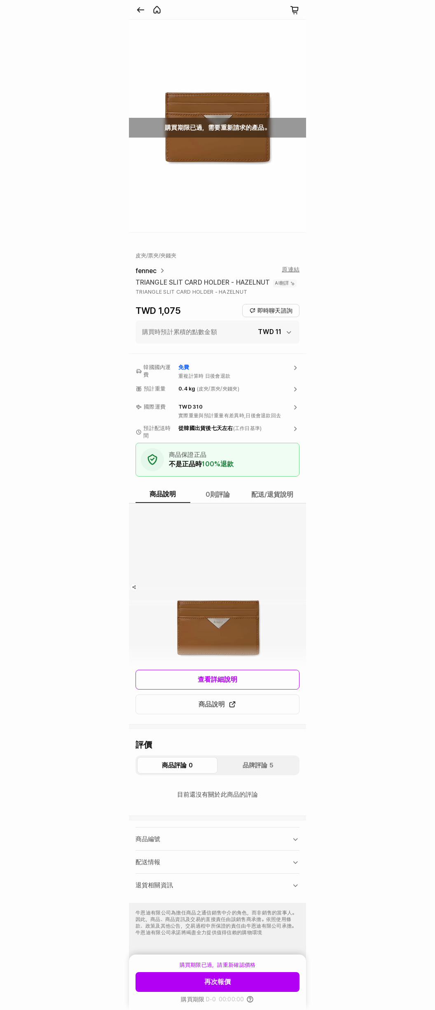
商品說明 (217, 704)
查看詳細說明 (218, 679)
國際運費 (155, 407)
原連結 (290, 269)
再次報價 (217, 982)
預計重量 (155, 389)
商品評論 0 (177, 765)
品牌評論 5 (258, 765)
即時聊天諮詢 (270, 310)
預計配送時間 (157, 432)
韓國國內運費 (157, 371)
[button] (217, 332)
